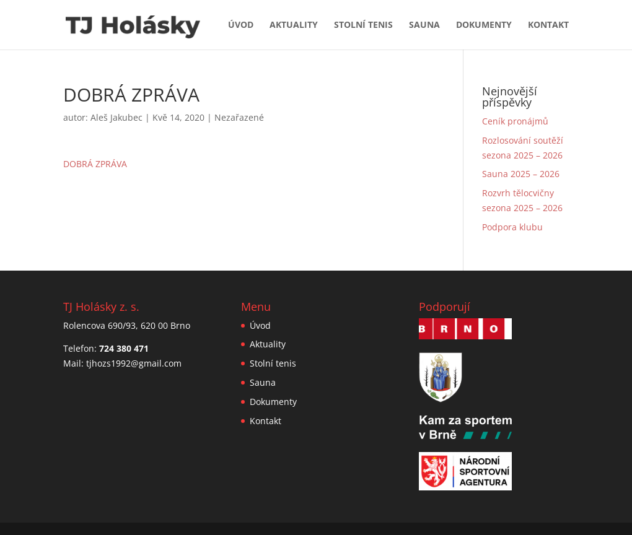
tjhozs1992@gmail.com (134, 363)
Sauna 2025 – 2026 (521, 174)
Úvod (240, 25)
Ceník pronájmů (515, 121)
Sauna (424, 25)
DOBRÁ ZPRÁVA (95, 164)
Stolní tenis (363, 25)
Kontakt (548, 25)
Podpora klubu (512, 227)
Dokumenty (484, 25)
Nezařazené (239, 117)
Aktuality (294, 25)
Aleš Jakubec (116, 117)
